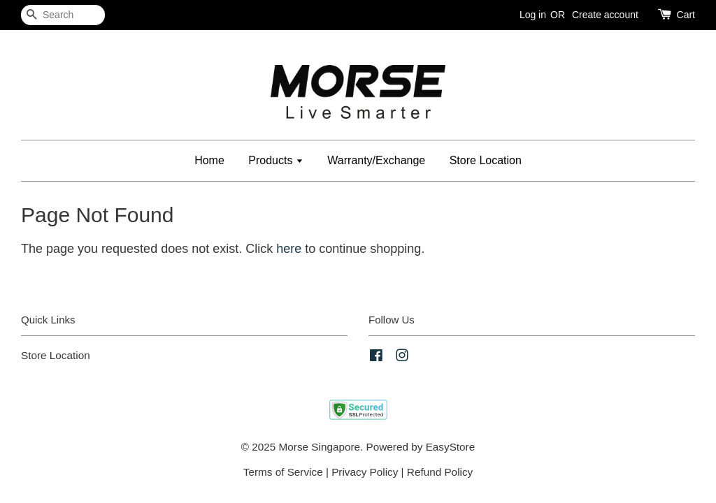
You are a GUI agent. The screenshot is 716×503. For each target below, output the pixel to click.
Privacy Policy (364, 472)
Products (275, 160)
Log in (533, 14)
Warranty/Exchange (376, 160)
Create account (605, 14)
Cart (686, 14)
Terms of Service (283, 472)
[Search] (63, 15)
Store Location (486, 160)
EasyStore (450, 447)
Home (209, 160)
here (288, 249)
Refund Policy (440, 472)
